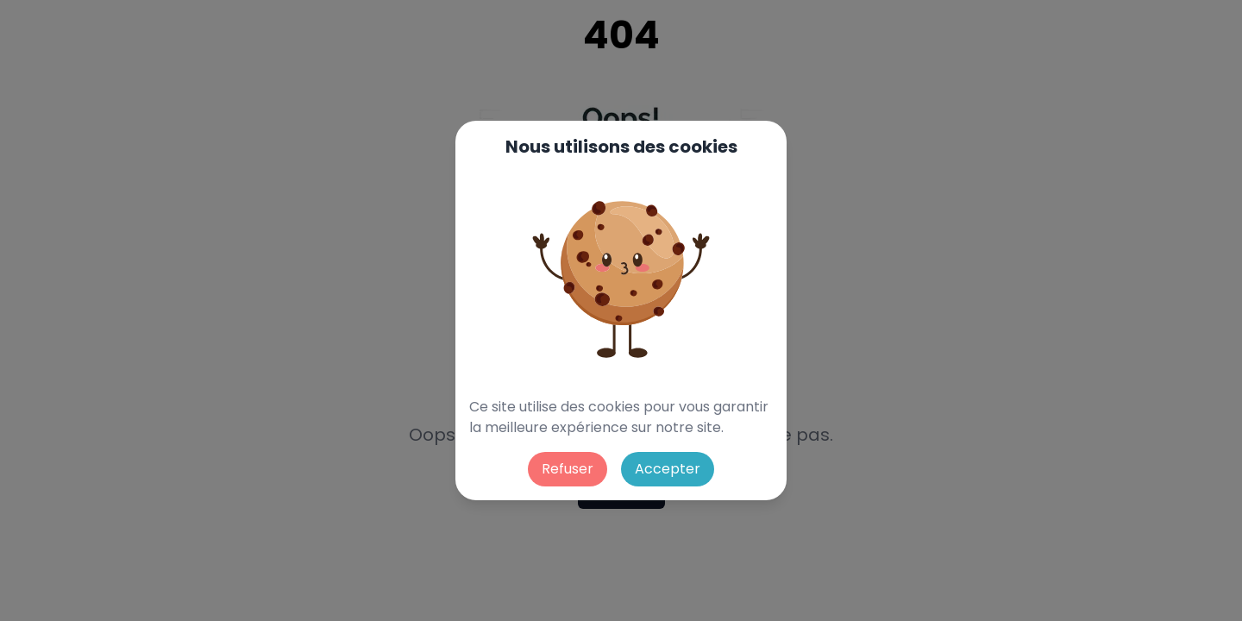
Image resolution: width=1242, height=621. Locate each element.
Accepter (667, 469)
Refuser (567, 469)
